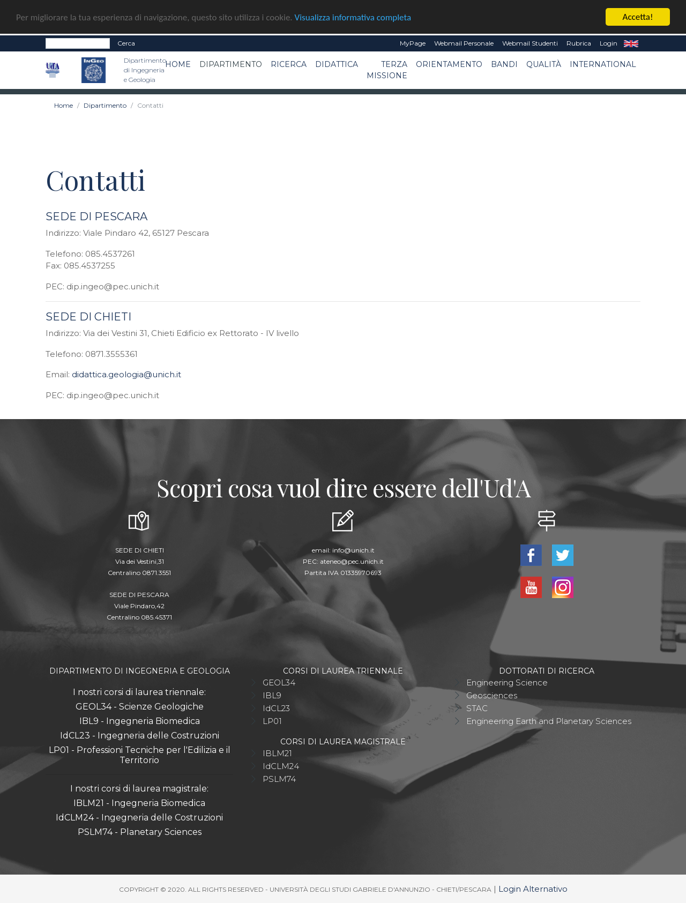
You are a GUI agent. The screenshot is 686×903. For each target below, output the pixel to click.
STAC (477, 708)
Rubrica (578, 43)
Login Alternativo (533, 889)
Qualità (543, 64)
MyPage (413, 43)
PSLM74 (279, 778)
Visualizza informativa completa (353, 17)
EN (631, 43)
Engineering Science (507, 682)
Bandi (504, 64)
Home (178, 64)
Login (608, 43)
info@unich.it (353, 550)
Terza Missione (387, 69)
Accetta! (638, 17)
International (603, 64)
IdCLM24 (281, 765)
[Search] (78, 43)
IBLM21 (277, 753)
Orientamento (449, 64)
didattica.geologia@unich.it (126, 374)
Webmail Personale (464, 43)
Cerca (126, 43)
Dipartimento (230, 64)
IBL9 (272, 695)
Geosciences (491, 695)
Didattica (336, 64)
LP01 (272, 720)
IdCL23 (276, 708)
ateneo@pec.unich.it (352, 561)
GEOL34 (279, 682)
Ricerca (289, 64)
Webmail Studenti (530, 43)
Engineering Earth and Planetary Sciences (548, 720)
